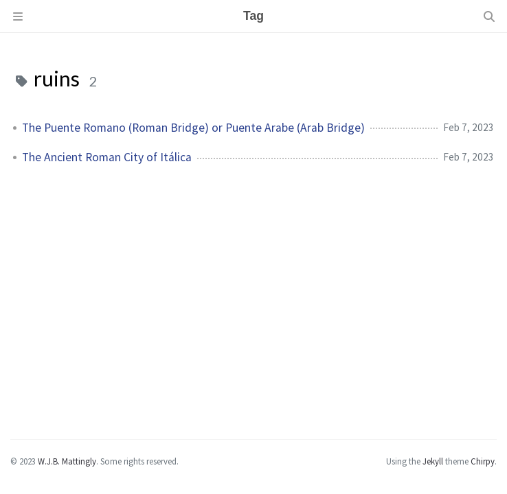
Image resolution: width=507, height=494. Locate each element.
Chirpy (483, 461)
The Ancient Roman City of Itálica (107, 157)
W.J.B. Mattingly (67, 461)
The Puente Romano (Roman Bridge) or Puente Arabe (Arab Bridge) (193, 127)
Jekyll (432, 461)
